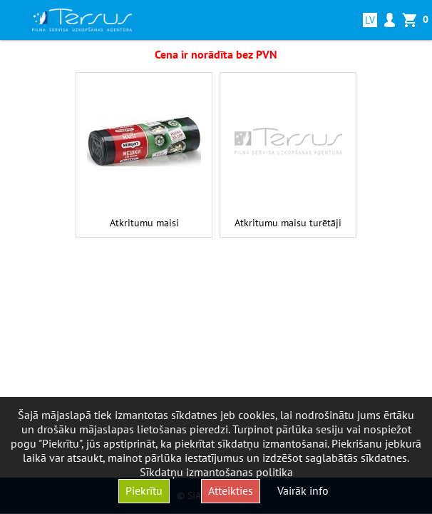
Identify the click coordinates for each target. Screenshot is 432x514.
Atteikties (230, 490)
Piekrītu (144, 490)
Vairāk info (303, 490)
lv (373, 20)
